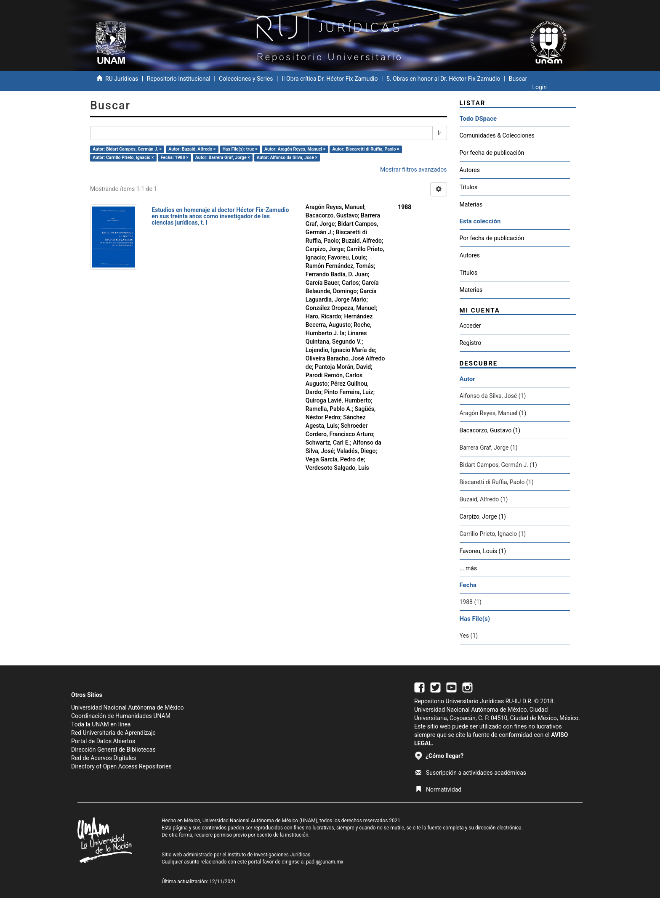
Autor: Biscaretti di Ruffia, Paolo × (366, 149)
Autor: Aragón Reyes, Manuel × (294, 149)
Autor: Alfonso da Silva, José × (287, 157)
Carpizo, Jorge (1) (483, 516)
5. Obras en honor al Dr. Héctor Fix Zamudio (443, 78)
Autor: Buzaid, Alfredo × (192, 149)
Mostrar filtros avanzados (413, 169)
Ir (440, 133)
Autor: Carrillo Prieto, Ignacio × (123, 157)
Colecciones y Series (246, 78)
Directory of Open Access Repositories (121, 766)
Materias (471, 204)
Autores (470, 170)
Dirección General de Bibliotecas (113, 749)
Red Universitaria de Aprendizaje (113, 732)
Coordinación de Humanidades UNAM (120, 716)
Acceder (470, 325)
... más (468, 568)
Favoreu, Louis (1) (483, 551)
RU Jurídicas (121, 78)
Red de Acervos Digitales (103, 758)
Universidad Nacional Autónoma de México (127, 707)
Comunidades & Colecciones (497, 135)
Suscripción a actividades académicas (470, 772)
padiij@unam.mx (324, 862)
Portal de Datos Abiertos (103, 741)
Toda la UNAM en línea (100, 724)
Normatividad (438, 789)
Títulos (469, 187)
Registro (471, 342)
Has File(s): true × (239, 149)
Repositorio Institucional (178, 78)
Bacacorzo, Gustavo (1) (490, 430)
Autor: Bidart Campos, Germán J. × (127, 149)
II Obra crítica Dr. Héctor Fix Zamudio (330, 78)
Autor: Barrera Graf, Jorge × (222, 157)
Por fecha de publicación (492, 152)
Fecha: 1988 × (175, 157)
